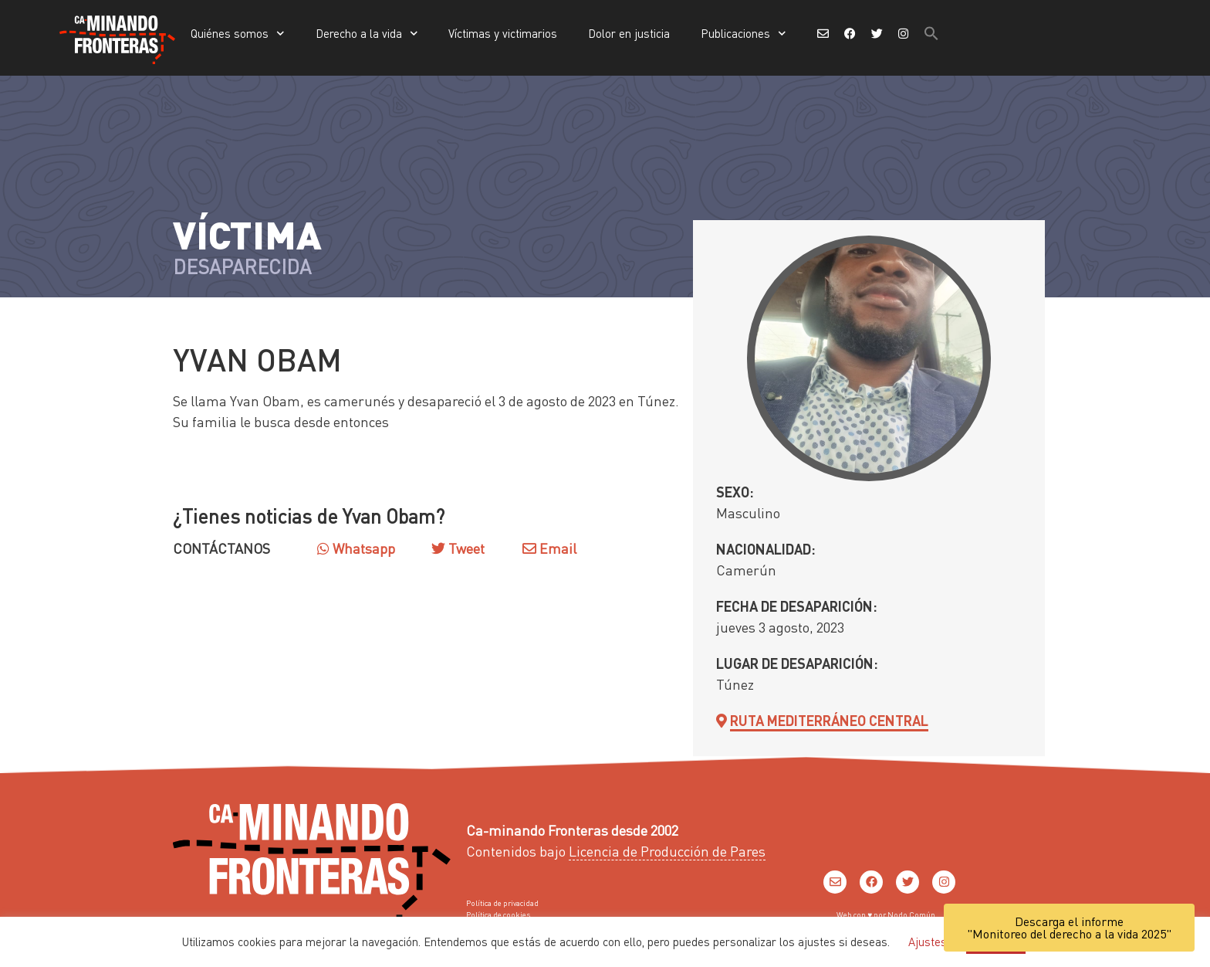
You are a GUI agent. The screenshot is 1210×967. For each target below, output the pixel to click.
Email (549, 548)
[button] (931, 33)
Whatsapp (356, 548)
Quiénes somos (238, 34)
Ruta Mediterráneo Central (829, 720)
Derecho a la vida (367, 34)
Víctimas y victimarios (502, 33)
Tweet (465, 548)
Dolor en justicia (629, 33)
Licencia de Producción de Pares (667, 851)
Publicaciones (743, 34)
